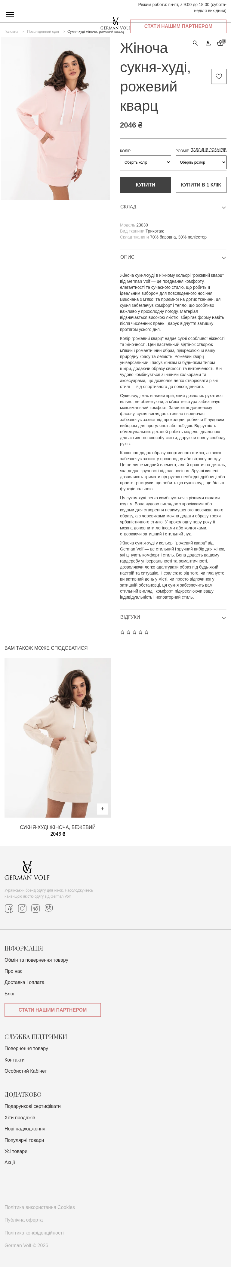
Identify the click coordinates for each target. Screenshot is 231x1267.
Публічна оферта (24, 1219)
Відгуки (173, 617)
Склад (173, 207)
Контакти (15, 1059)
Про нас (13, 971)
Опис (173, 257)
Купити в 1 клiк (201, 184)
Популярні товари (24, 1140)
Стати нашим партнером (178, 26)
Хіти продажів (20, 1117)
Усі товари (16, 1151)
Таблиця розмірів (208, 150)
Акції (10, 1162)
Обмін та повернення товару (36, 960)
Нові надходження (25, 1128)
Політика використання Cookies (40, 1207)
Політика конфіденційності (34, 1232)
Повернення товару (26, 1048)
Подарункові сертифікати (33, 1106)
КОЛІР (125, 151)
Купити (145, 184)
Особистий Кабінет (26, 1071)
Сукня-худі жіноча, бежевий (58, 827)
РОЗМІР (182, 151)
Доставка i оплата (25, 982)
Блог (10, 993)
